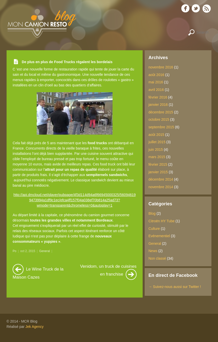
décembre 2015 (160, 112)
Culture (154, 229)
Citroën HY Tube (161, 221)
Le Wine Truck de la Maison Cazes (38, 272)
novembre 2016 (160, 67)
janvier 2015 (158, 172)
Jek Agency (35, 327)
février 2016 (157, 97)
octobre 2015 (158, 119)
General (44, 251)
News (152, 251)
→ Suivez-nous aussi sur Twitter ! (174, 287)
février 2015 (157, 164)
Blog (152, 213)
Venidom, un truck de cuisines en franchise (108, 272)
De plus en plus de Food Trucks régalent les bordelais (67, 62)
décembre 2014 (160, 179)
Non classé (157, 258)
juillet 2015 (156, 142)
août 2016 (156, 75)
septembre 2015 (161, 127)
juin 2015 (155, 150)
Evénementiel (159, 236)
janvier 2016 (158, 105)
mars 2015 (156, 157)
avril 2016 (156, 90)
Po (14, 251)
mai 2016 (155, 82)
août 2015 (156, 135)
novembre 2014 (160, 187)
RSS (207, 8)
